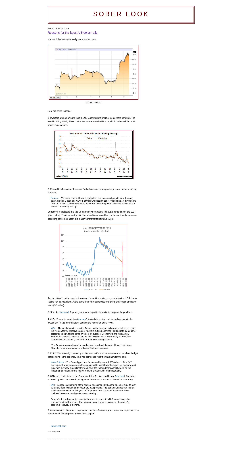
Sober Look (121, 14)
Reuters (54, 198)
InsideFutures (57, 362)
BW (52, 385)
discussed (64, 312)
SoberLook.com (58, 426)
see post (82, 319)
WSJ (53, 328)
